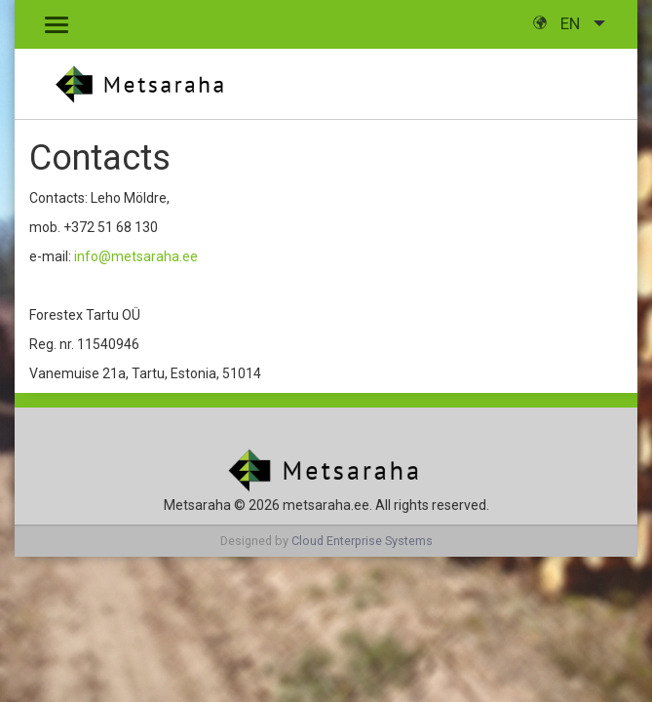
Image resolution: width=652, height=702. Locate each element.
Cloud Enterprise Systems (362, 540)
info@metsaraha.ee (136, 256)
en (558, 23)
